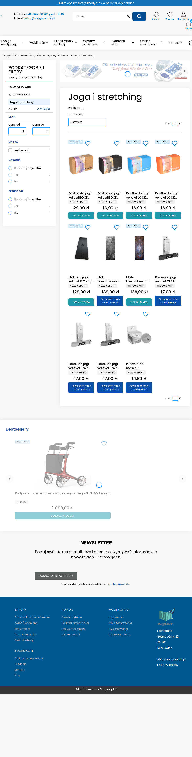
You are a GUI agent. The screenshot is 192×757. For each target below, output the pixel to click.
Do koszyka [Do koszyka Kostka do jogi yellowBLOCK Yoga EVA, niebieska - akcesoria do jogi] (139, 215)
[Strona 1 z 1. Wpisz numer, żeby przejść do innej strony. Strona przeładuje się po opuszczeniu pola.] (175, 124)
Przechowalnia (118, 629)
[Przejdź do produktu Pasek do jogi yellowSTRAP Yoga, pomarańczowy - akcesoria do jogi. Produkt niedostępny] (81, 335)
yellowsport (22, 150)
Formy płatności (25, 634)
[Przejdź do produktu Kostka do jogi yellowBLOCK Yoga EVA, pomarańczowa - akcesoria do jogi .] (168, 164)
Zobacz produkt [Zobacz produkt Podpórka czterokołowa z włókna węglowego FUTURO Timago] (63, 515)
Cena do (38, 125)
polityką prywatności (120, 584)
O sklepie (21, 664)
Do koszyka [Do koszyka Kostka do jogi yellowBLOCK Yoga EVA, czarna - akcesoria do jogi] (110, 215)
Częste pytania (72, 617)
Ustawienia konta (120, 634)
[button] (139, 16)
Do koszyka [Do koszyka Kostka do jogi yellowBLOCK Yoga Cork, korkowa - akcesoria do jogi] (81, 215)
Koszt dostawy (24, 640)
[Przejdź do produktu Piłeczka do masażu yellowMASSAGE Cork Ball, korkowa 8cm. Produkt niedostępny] (139, 335)
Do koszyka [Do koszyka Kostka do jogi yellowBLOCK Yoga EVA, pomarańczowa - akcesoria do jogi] (168, 215)
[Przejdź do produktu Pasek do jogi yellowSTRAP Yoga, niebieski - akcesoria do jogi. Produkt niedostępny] (168, 248)
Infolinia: (39, 14)
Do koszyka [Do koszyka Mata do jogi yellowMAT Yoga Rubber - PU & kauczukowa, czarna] (81, 302)
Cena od (14, 125)
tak (16, 175)
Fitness (65, 55)
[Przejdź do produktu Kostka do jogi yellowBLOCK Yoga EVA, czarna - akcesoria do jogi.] (110, 164)
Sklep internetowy (94, 689)
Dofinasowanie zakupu (29, 658)
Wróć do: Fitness (20, 94)
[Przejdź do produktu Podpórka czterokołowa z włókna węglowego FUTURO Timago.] (63, 464)
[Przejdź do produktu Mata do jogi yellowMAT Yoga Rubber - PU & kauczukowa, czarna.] (81, 248)
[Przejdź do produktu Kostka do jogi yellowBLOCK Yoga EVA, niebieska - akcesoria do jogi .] (139, 164)
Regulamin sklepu (73, 629)
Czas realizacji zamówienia (32, 617)
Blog (17, 675)
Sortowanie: (76, 114)
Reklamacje (22, 629)
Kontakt (20, 670)
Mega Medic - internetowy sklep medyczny (29, 55)
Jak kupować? (71, 634)
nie (16, 181)
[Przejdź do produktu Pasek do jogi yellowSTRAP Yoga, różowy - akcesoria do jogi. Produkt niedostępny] (110, 335)
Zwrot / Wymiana (26, 623)
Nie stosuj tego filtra (27, 168)
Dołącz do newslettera (56, 576)
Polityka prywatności (75, 623)
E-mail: (34, 18)
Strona (168, 123)
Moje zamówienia (120, 623)
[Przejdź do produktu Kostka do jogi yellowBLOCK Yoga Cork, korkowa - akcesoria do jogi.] (81, 164)
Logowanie (116, 617)
